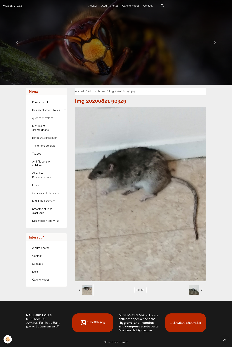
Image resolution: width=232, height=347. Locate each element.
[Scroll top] (224, 339)
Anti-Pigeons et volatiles (41, 163)
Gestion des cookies (116, 342)
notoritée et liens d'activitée (42, 211)
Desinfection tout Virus (45, 220)
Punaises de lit (40, 102)
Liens (35, 271)
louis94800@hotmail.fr (185, 322)
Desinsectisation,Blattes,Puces (48, 110)
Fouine (36, 185)
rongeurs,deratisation (44, 137)
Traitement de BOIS (43, 145)
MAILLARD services (43, 201)
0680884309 (96, 322)
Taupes (36, 153)
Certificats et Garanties (45, 193)
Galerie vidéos (130, 5)
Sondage (37, 263)
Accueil (93, 5)
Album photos (109, 5)
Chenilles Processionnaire (41, 175)
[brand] (12, 5)
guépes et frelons (42, 118)
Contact (148, 5)
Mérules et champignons (40, 128)
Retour (140, 289)
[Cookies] (8, 339)
